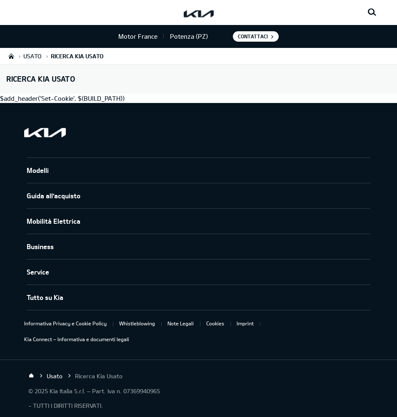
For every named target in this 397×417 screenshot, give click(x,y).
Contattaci (253, 36)
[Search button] (372, 12)
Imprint (245, 323)
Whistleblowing (137, 323)
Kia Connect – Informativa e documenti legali (76, 339)
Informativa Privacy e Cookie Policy (65, 323)
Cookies (215, 323)
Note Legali (180, 323)
